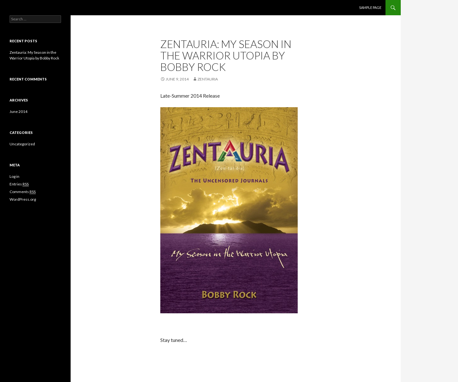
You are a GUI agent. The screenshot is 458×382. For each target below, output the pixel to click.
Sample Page (370, 7)
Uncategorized (22, 144)
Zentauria (208, 79)
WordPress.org (23, 199)
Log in (14, 176)
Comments (23, 191)
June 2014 (18, 111)
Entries (19, 184)
